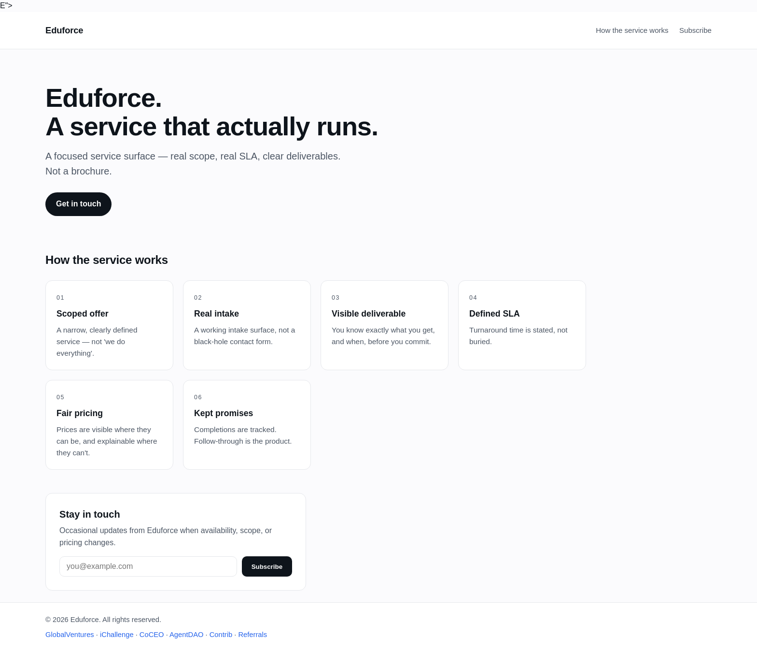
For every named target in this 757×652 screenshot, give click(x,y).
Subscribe (695, 30)
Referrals (252, 634)
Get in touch (78, 204)
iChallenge (117, 634)
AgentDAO (186, 634)
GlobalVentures (69, 634)
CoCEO (152, 634)
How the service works (632, 30)
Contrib (221, 634)
